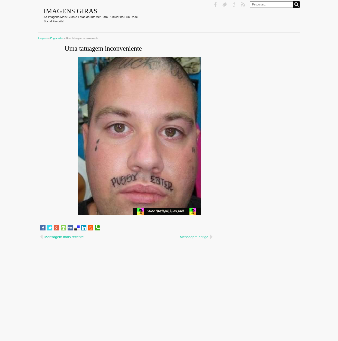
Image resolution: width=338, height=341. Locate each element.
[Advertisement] (85, 276)
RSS (243, 4)
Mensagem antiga (194, 237)
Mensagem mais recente (64, 237)
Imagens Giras (70, 11)
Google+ (234, 4)
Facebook (216, 4)
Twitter (225, 4)
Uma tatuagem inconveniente (103, 48)
